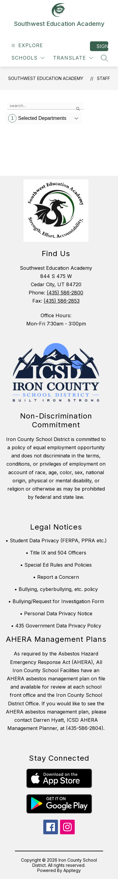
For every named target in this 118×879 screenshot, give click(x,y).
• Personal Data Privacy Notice (56, 613)
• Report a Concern (56, 577)
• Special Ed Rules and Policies (56, 565)
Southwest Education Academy (45, 78)
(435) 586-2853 (62, 301)
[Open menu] (26, 45)
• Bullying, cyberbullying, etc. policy (56, 589)
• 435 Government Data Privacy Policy (56, 626)
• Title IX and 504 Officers (56, 553)
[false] (45, 105)
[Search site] (104, 58)
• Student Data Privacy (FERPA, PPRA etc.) (56, 540)
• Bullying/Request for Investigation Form (56, 601)
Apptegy (72, 870)
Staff (103, 78)
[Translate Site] (73, 58)
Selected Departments (37, 118)
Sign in (102, 46)
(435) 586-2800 (65, 293)
